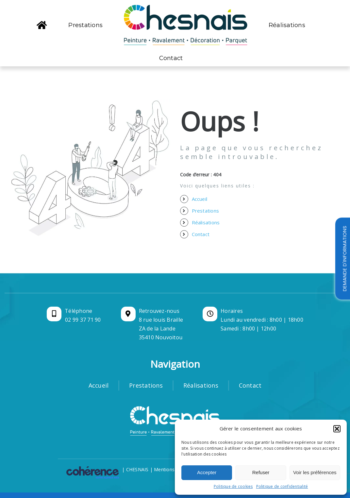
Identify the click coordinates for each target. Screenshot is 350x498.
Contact (201, 234)
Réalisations (206, 222)
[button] (337, 429)
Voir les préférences (315, 472)
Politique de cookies (233, 486)
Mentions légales (172, 469)
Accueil (200, 199)
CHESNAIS (137, 469)
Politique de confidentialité (282, 486)
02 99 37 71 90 (83, 319)
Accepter (206, 472)
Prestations (205, 210)
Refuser (261, 472)
